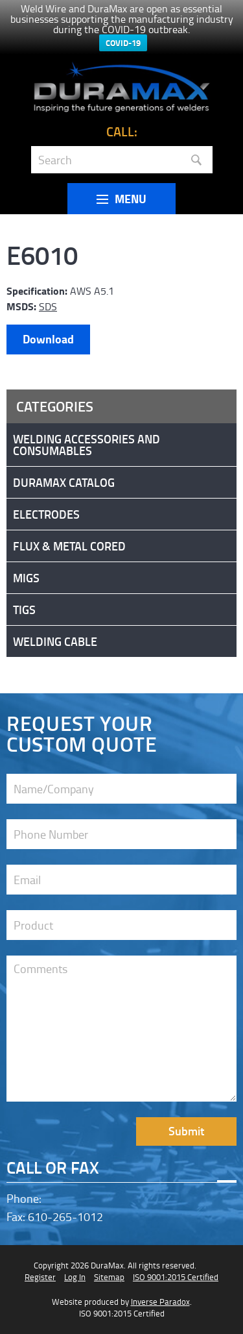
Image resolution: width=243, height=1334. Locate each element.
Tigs (24, 609)
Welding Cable (55, 641)
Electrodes (46, 514)
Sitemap (109, 1277)
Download (48, 338)
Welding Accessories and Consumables (86, 444)
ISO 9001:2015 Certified (175, 1277)
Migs (26, 577)
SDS (48, 306)
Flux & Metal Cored (69, 545)
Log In (75, 1277)
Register (40, 1277)
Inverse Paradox (160, 1301)
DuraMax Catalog (64, 482)
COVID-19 (123, 43)
